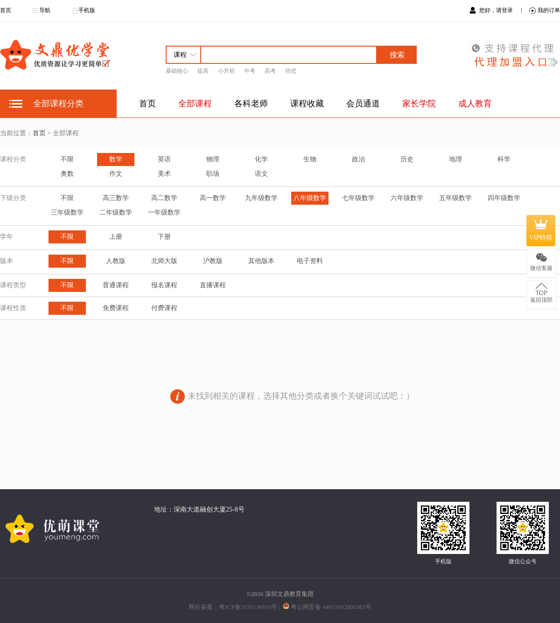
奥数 (67, 173)
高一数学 (213, 197)
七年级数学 (358, 197)
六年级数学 (407, 197)
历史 (406, 159)
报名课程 (164, 285)
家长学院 (419, 103)
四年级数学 (504, 197)
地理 (455, 159)
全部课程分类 (58, 103)
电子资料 (310, 260)
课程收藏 (307, 103)
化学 (261, 159)
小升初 (226, 71)
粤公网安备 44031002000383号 (331, 606)
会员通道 (363, 103)
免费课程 (116, 308)
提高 (203, 71)
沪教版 (213, 260)
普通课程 (116, 285)
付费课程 (164, 308)
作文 (115, 173)
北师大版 (164, 260)
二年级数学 (115, 212)
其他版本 (261, 260)
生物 (309, 159)
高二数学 (164, 197)
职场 (212, 173)
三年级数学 (67, 212)
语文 (261, 173)
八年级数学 (310, 197)
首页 (5, 10)
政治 (358, 159)
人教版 (116, 260)
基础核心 (177, 71)
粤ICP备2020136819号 (248, 606)
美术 (164, 173)
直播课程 (213, 285)
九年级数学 (261, 197)
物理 (212, 159)
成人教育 (475, 103)
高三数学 (116, 197)
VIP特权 (541, 230)
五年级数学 (455, 197)
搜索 (397, 55)
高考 (270, 71)
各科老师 (251, 103)
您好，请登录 (496, 10)
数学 (115, 159)
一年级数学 (164, 212)
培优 (290, 71)
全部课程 (195, 103)
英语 (164, 159)
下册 (164, 236)
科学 (504, 159)
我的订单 (544, 10)
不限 (67, 159)
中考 (249, 71)
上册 (115, 236)
